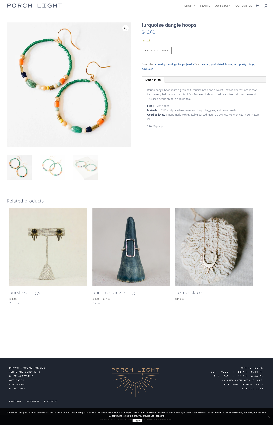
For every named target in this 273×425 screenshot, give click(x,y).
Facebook (15, 401)
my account (17, 388)
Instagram (33, 401)
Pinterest (51, 401)
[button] (125, 28)
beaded (205, 64)
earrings (172, 64)
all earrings (161, 64)
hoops (181, 64)
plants (205, 5)
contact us (243, 5)
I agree (137, 420)
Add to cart (157, 50)
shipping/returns (21, 376)
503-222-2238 (252, 388)
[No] (268, 416)
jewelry (190, 64)
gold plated (217, 64)
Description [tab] (153, 79)
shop (188, 5)
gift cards (16, 380)
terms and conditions (24, 372)
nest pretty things (243, 64)
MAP (259, 380)
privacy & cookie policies (27, 367)
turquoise (147, 69)
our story (223, 5)
